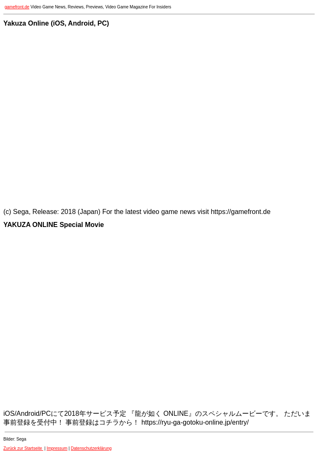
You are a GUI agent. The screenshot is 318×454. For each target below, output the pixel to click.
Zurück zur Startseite (23, 448)
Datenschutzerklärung (91, 448)
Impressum (57, 448)
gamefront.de (17, 7)
